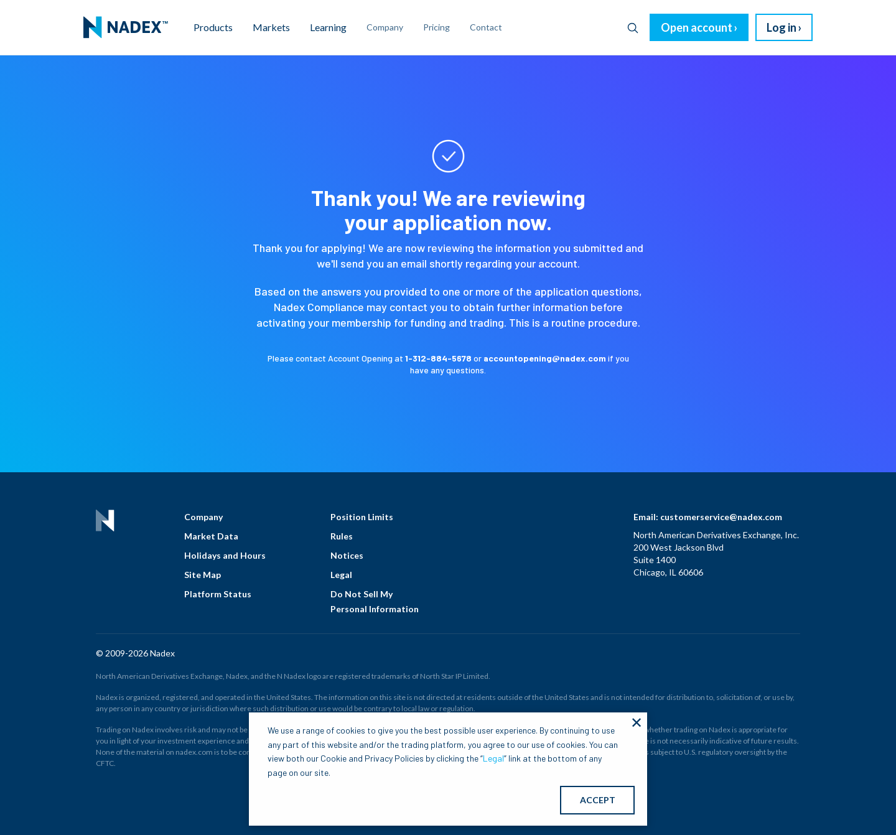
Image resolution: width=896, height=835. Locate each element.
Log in (781, 27)
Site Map (202, 574)
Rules (341, 536)
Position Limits (361, 516)
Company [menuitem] (384, 27)
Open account (696, 27)
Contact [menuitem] (486, 27)
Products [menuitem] (213, 27)
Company (203, 516)
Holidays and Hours (225, 555)
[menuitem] (125, 27)
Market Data (211, 536)
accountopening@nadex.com (544, 358)
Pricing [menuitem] (436, 27)
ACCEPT (597, 800)
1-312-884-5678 (438, 358)
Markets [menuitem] (271, 27)
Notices (346, 555)
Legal (341, 574)
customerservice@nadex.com (721, 516)
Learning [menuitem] (328, 27)
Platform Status (217, 594)
